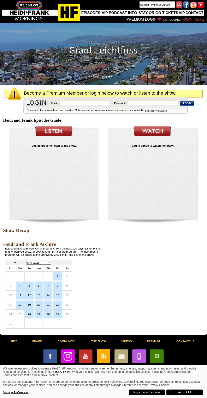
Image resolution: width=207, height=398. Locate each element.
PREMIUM (153, 341)
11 (19, 295)
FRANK (37, 341)
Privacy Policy (62, 371)
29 (57, 314)
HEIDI (14, 341)
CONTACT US (185, 341)
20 (38, 304)
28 (48, 314)
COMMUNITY (66, 341)
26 (29, 314)
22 (57, 304)
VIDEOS (127, 341)
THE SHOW (98, 341)
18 (19, 304)
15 (57, 295)
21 (48, 304)
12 (29, 295)
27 (38, 314)
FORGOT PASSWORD (156, 111)
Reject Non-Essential (146, 392)
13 (38, 295)
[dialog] (103, 381)
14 (48, 295)
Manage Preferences (16, 392)
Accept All (184, 392)
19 (29, 304)
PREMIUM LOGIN (141, 19)
